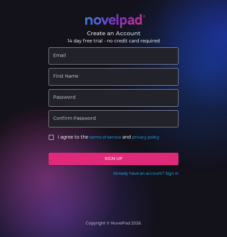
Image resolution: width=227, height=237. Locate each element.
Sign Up (113, 159)
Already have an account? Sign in (145, 174)
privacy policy (145, 138)
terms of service (105, 138)
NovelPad (120, 223)
